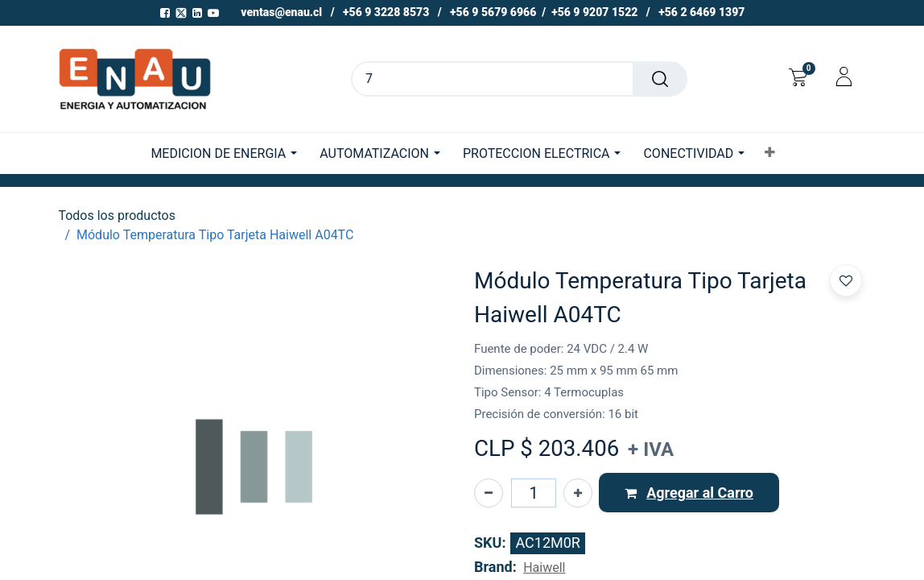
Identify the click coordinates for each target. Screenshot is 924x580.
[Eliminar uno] (488, 493)
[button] (770, 153)
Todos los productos (116, 215)
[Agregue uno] (577, 493)
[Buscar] (660, 79)
